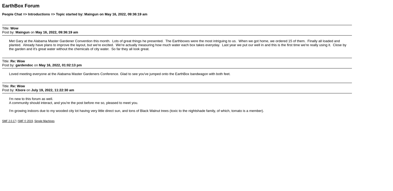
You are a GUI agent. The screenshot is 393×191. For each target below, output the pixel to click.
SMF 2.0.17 (9, 121)
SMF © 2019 (25, 121)
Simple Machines (44, 121)
